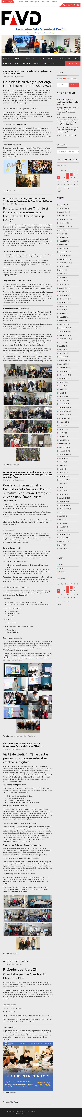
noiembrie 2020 (64, 411)
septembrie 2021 (64, 378)
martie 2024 (63, 284)
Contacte (36, 63)
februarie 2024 (63, 288)
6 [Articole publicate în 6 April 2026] (58, 178)
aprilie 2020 (62, 436)
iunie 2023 (62, 306)
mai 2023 (62, 310)
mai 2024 (62, 277)
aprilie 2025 (62, 237)
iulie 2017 (62, 512)
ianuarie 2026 (63, 216)
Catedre (30, 58)
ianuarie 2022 (63, 364)
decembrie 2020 (64, 407)
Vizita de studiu (14, 953)
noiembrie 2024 (64, 255)
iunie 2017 (62, 516)
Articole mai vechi (10, 1102)
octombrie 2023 (64, 299)
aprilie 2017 (62, 523)
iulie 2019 (62, 462)
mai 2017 (61, 520)
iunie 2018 (62, 483)
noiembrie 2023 (64, 295)
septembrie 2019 (64, 458)
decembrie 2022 (64, 328)
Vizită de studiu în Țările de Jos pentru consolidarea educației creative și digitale (23, 745)
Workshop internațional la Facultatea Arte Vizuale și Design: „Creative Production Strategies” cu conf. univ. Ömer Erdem (28, 474)
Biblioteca (26, 63)
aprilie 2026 (62, 205)
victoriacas (20, 77)
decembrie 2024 (64, 252)
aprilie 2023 (62, 313)
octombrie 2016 (64, 541)
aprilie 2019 (62, 473)
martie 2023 (62, 317)
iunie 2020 (62, 429)
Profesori (41, 58)
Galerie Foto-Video (65, 58)
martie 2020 (63, 440)
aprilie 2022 (62, 353)
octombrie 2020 (64, 415)
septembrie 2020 (64, 418)
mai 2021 (61, 393)
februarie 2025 (63, 244)
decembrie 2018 (64, 476)
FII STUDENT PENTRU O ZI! (16, 961)
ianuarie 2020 (63, 447)
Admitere (7, 58)
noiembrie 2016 (64, 538)
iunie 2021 (62, 389)
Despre (18, 58)
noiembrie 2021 (63, 371)
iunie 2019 (62, 465)
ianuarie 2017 (63, 530)
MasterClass (23, 736)
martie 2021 (62, 400)
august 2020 (63, 422)
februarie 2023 (63, 320)
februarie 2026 (63, 212)
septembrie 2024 (64, 263)
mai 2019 (61, 469)
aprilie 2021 (62, 396)
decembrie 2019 (64, 451)
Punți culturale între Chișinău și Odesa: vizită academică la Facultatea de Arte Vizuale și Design (27, 199)
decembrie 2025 (64, 219)
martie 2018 (62, 494)
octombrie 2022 (64, 335)
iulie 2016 (62, 545)
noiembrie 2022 (64, 331)
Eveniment (13, 1092)
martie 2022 (63, 357)
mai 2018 (61, 487)
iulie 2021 (62, 386)
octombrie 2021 (64, 375)
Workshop (31, 736)
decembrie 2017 (64, 501)
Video (77, 58)
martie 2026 (63, 208)
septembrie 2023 (64, 302)
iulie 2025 (62, 230)
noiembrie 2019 (64, 454)
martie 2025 (63, 241)
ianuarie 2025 (63, 248)
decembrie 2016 (64, 534)
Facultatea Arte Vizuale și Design (41, 29)
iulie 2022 (62, 342)
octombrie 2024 (64, 259)
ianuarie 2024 (63, 292)
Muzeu (17, 63)
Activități (7, 63)
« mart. (59, 191)
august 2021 (63, 382)
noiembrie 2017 (63, 505)
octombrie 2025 (64, 226)
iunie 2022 (62, 346)
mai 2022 (62, 349)
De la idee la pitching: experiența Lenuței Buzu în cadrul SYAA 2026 (67, 102)
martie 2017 (62, 527)
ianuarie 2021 (63, 404)
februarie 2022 (63, 360)
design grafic (14, 736)
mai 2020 (62, 433)
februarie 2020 (63, 444)
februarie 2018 (63, 498)
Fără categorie (14, 191)
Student (51, 58)
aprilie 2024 (62, 281)
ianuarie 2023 (63, 324)
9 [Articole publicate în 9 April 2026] (67, 178)
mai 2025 (62, 234)
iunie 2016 (62, 549)
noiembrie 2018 (63, 480)
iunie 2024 (62, 273)
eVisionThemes (20, 1113)
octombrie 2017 (64, 509)
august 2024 (63, 266)
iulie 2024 (62, 270)
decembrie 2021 (64, 368)
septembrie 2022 (64, 339)
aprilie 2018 (62, 491)
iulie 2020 (62, 425)
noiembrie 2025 (64, 223)
